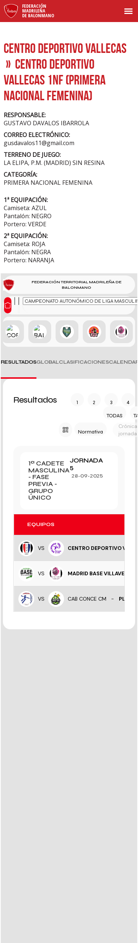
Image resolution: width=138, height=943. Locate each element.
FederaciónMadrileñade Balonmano (38, 11)
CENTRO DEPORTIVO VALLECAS (65, 47)
